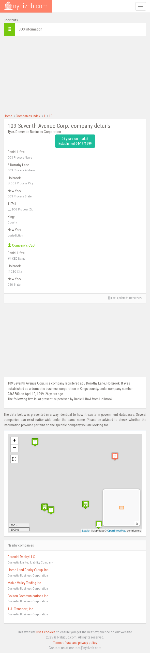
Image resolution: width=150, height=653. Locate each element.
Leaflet (86, 530)
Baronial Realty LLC (21, 557)
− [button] (14, 448)
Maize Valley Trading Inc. (25, 583)
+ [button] (14, 441)
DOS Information (30, 29)
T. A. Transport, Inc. (21, 609)
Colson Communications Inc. (28, 596)
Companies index (28, 116)
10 (50, 116)
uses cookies (46, 632)
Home (8, 116)
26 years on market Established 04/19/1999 (75, 141)
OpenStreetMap (116, 530)
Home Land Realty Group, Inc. (28, 570)
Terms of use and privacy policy (75, 642)
